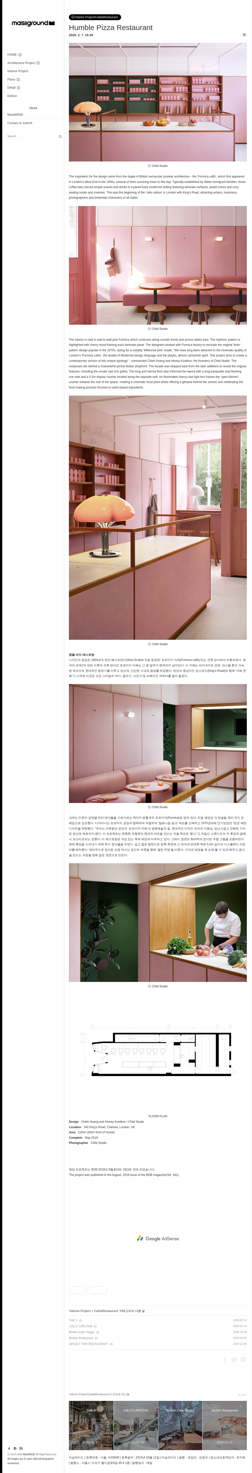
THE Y (73, 1320)
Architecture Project (23, 63)
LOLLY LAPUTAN (80, 1326)
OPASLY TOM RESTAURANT (88, 1344)
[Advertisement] (158, 1238)
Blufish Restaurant (81, 1338)
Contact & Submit (19, 123)
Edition (12, 96)
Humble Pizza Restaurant (111, 27)
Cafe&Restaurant (106, 1311)
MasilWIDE (15, 114)
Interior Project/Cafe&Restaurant (95, 17)
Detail (13, 87)
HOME (14, 54)
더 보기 (242, 1394)
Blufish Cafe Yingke (81, 1332)
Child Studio (136, 1121)
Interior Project (17, 71)
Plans (13, 79)
